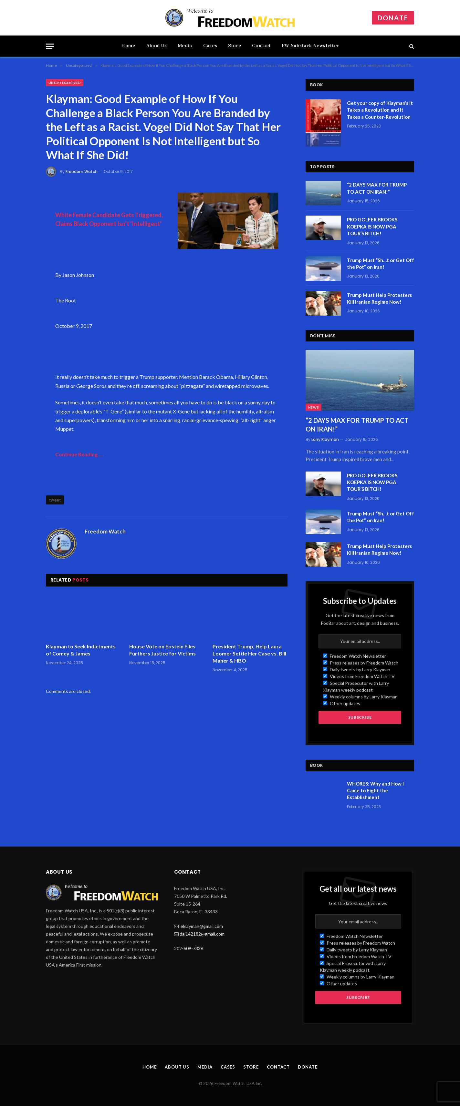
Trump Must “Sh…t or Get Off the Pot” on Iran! (380, 263)
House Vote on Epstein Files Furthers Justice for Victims (162, 649)
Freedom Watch (82, 171)
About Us (156, 46)
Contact (261, 46)
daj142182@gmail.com (202, 934)
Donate (393, 18)
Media (185, 46)
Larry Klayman (325, 439)
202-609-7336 (188, 948)
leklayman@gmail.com (201, 926)
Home (128, 46)
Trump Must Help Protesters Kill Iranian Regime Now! (379, 298)
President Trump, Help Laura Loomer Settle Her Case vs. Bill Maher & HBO (249, 653)
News (313, 407)
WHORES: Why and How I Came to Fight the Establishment (375, 790)
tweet (55, 499)
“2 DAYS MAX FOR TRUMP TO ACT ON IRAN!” (377, 188)
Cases (210, 46)
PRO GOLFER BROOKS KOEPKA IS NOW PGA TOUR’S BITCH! (372, 226)
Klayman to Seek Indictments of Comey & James (81, 649)
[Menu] (50, 46)
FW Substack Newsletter (310, 46)
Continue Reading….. (79, 454)
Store (234, 46)
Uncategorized (64, 82)
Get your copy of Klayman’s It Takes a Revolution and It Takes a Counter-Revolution (380, 110)
